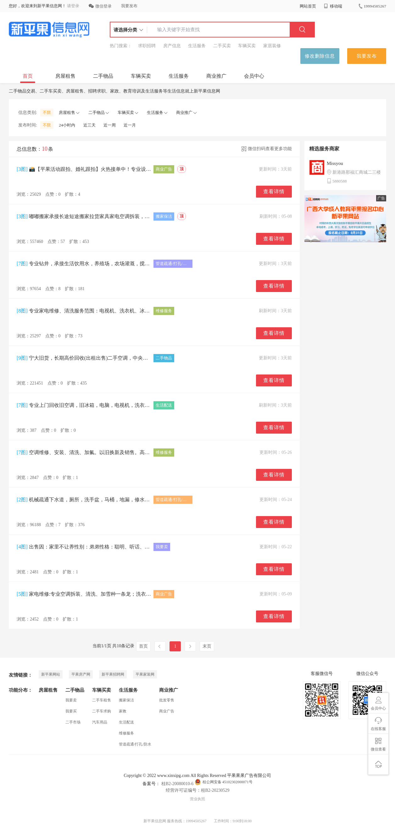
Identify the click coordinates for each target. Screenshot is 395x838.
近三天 (89, 125)
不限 (47, 112)
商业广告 (166, 711)
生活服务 (197, 45)
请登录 (73, 5)
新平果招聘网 (113, 674)
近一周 (109, 125)
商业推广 (216, 76)
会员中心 (254, 76)
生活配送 (126, 722)
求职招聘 (147, 45)
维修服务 (126, 733)
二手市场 (73, 722)
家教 (122, 711)
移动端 (333, 6)
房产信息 (172, 45)
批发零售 (166, 700)
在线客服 (378, 724)
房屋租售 (65, 76)
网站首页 (308, 6)
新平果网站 (50, 674)
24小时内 (67, 125)
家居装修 (272, 45)
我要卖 (71, 700)
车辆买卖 (247, 45)
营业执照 (197, 799)
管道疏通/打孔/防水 (135, 744)
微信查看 (378, 744)
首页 (28, 76)
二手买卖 (222, 45)
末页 (207, 646)
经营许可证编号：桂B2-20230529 (198, 790)
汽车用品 (99, 722)
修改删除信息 (320, 56)
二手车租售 (101, 700)
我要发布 (129, 5)
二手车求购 (101, 711)
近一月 (130, 125)
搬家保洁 (126, 700)
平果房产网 (80, 674)
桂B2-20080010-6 (176, 783)
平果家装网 (145, 674)
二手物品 (103, 76)
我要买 (71, 711)
